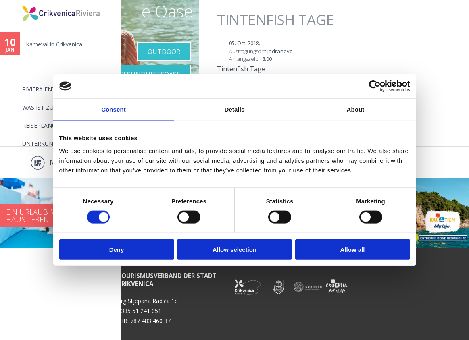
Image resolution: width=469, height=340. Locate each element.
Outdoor (164, 51)
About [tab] (356, 109)
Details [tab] (235, 109)
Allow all (352, 249)
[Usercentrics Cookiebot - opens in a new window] (375, 86)
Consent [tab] (113, 109)
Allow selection (234, 249)
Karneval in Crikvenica (54, 44)
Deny (116, 249)
